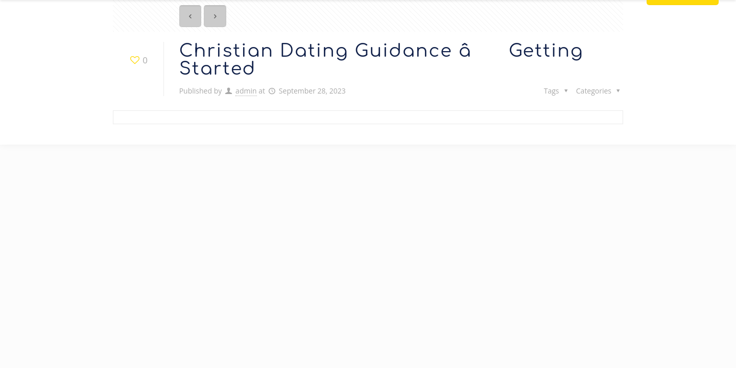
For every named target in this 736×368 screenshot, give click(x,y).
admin (245, 91)
